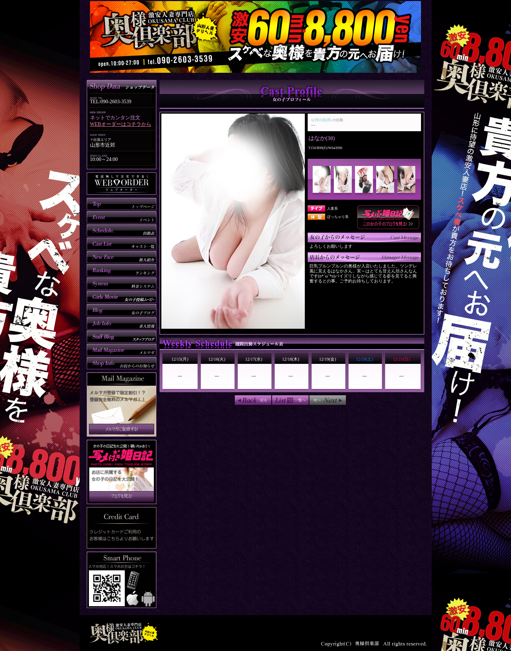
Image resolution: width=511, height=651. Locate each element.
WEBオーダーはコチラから (120, 124)
